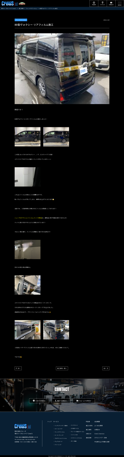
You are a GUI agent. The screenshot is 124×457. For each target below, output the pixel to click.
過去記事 (88, 438)
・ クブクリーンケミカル (76, 438)
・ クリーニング (57, 444)
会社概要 (97, 421)
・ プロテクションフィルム (60, 438)
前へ (105, 368)
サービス (56, 421)
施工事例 (88, 429)
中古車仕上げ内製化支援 (101, 442)
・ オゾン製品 (73, 441)
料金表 (88, 421)
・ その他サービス (74, 428)
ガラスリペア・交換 (100, 438)
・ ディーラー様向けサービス (77, 431)
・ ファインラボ (74, 434)
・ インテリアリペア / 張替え (60, 425)
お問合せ (97, 429)
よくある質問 (98, 425)
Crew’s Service (99, 434)
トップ (49, 421)
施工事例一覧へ (62, 368)
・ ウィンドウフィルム (59, 432)
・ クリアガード (74, 425)
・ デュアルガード (57, 441)
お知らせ (88, 434)
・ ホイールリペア (57, 428)
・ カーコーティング (58, 435)
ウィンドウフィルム (21, 20)
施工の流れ (89, 425)
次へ (19, 368)
